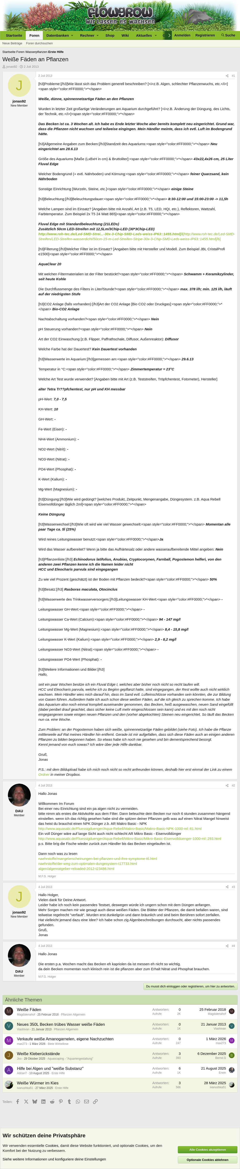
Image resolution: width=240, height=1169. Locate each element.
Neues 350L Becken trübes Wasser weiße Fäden (61, 1024)
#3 (233, 887)
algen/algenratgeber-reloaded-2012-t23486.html (76, 869)
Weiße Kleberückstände (38, 1054)
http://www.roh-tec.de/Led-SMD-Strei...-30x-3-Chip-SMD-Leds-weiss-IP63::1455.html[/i (110, 234)
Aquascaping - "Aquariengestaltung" (70, 1058)
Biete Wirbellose (58, 1044)
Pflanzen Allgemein (73, 1014)
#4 (233, 946)
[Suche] (228, 35)
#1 (233, 75)
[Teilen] (227, 76)
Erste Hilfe (58, 1073)
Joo (19, 1058)
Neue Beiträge (12, 43)
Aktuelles (144, 35)
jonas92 (11, 66)
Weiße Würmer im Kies (37, 1083)
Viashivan (23, 1029)
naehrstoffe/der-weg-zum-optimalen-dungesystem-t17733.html (87, 864)
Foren (34, 35)
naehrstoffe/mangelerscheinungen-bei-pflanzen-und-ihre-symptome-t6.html (97, 859)
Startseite (14, 35)
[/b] (218, 239)
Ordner (44, 774)
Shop (110, 35)
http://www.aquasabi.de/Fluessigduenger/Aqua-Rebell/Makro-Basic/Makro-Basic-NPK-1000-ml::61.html (119, 829)
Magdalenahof (26, 1014)
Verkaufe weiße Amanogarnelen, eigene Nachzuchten (65, 1039)
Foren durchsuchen (39, 43)
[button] (60, 35)
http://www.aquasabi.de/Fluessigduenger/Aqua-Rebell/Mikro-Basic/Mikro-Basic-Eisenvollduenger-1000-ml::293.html (129, 839)
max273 (22, 1044)
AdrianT (22, 1073)
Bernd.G (220, 1058)
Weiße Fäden (29, 1009)
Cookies (51, 1145)
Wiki (125, 35)
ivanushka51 (25, 1088)
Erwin (222, 1072)
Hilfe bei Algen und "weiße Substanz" (50, 1068)
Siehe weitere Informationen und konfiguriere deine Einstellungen (54, 1159)
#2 (233, 785)
